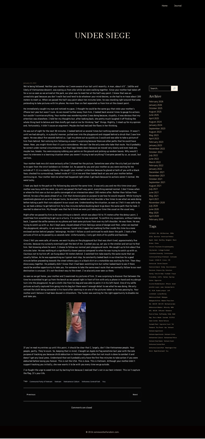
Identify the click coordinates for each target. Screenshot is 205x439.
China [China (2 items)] (157, 244)
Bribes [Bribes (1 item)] (151, 244)
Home (164, 6)
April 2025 (154, 118)
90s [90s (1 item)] (158, 234)
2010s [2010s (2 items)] (151, 237)
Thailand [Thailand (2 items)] (152, 328)
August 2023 (155, 132)
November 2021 (157, 176)
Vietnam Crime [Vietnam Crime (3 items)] (170, 335)
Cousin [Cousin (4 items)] (151, 261)
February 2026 (156, 102)
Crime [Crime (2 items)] (164, 261)
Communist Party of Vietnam (41, 382)
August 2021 (155, 186)
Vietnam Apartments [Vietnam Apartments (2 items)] (156, 335)
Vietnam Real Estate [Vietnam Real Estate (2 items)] (156, 341)
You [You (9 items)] (167, 351)
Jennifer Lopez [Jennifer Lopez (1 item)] (154, 288)
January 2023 (155, 145)
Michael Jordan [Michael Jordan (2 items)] (170, 304)
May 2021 (154, 196)
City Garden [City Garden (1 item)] (153, 251)
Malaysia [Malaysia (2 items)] (164, 298)
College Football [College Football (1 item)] (164, 251)
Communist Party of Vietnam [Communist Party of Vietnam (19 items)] (159, 257)
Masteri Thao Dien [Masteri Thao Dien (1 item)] (167, 301)
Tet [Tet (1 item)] (173, 325)
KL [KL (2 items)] (150, 291)
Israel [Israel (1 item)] (174, 284)
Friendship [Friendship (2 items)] (152, 277)
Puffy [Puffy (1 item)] (169, 315)
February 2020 (156, 219)
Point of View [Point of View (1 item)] (153, 315)
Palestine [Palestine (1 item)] (169, 311)
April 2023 (154, 139)
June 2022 (154, 159)
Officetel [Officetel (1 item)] (161, 311)
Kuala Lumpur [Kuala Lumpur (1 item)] (161, 291)
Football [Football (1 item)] (167, 274)
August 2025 (155, 112)
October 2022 (155, 152)
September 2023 (157, 129)
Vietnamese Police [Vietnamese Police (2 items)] (170, 338)
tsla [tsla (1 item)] (165, 328)
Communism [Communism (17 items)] (168, 254)
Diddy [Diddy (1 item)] (163, 267)
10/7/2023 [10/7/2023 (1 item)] (152, 234)
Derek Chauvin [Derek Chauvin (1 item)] (162, 264)
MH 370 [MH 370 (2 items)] (161, 304)
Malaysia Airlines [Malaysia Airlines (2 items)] (154, 301)
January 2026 (155, 105)
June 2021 (154, 192)
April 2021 (154, 199)
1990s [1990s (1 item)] (172, 234)
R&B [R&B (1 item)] (173, 315)
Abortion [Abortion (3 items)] (157, 237)
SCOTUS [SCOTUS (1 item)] (172, 318)
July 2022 (153, 155)
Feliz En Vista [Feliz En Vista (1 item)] (159, 274)
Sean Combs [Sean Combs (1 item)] (153, 321)
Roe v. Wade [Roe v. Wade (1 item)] (157, 318)
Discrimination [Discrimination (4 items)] (171, 267)
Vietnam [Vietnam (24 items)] (171, 328)
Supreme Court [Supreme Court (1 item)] (165, 325)
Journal (178, 6)
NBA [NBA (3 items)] (172, 308)
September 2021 (157, 182)
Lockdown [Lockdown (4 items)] (152, 294)
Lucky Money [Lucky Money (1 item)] (161, 294)
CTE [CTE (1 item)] (169, 261)
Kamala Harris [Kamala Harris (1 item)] (169, 288)
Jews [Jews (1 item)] (162, 288)
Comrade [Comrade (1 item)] (173, 257)
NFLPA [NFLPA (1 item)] (155, 311)
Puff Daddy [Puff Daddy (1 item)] (163, 315)
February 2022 (156, 166)
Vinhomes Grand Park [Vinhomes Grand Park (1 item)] (156, 348)
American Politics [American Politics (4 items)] (167, 237)
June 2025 (154, 115)
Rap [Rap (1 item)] (150, 318)
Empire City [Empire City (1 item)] (160, 271)
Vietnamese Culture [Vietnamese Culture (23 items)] (156, 338)
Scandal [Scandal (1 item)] (165, 318)
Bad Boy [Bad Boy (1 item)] (162, 240)
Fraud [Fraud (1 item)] (174, 274)
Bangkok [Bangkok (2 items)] (169, 240)
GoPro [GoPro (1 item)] (160, 277)
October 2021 (155, 179)
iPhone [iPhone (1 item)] (168, 284)
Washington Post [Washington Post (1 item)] (170, 348)
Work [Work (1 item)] (151, 351)
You (103, 382)
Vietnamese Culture (71, 382)
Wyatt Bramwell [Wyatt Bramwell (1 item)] (159, 351)
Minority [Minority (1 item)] (167, 308)
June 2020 (154, 209)
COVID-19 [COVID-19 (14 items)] (158, 261)
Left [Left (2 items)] (168, 291)
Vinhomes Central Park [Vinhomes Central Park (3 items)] (157, 345)
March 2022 (155, 162)
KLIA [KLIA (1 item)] (153, 291)
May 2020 (154, 213)
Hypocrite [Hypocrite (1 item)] (158, 281)
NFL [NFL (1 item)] (150, 311)
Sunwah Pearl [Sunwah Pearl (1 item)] (153, 325)
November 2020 (157, 203)
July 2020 (153, 206)
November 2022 (157, 149)
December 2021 (156, 172)
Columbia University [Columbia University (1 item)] (156, 254)
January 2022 (155, 169)
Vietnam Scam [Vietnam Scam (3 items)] (169, 341)
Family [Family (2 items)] (151, 274)
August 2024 (155, 122)
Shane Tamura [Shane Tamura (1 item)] (164, 321)
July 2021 (153, 189)
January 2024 (155, 125)
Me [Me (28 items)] (150, 304)
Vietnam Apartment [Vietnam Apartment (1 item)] (156, 331)
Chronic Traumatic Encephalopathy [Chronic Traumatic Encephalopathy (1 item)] (161, 247)
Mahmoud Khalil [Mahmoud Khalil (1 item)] (154, 298)
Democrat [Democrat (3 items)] (152, 264)
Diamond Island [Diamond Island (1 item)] (154, 267)
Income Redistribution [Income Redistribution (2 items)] (157, 284)
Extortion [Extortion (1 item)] (169, 271)
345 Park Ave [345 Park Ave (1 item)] (164, 234)
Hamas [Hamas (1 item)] (165, 277)
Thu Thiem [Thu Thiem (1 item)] (159, 328)
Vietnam (58, 382)
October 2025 (155, 108)
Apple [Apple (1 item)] (151, 240)
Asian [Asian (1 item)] (156, 240)
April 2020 (154, 216)
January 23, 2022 (29, 83)
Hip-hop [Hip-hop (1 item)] (171, 277)
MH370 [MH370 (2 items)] (154, 304)
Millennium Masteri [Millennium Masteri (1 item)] (156, 308)
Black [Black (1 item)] (174, 240)
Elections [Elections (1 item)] (152, 271)
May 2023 (154, 135)
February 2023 (156, 142)
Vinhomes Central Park (91, 382)
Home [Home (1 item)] (151, 281)
